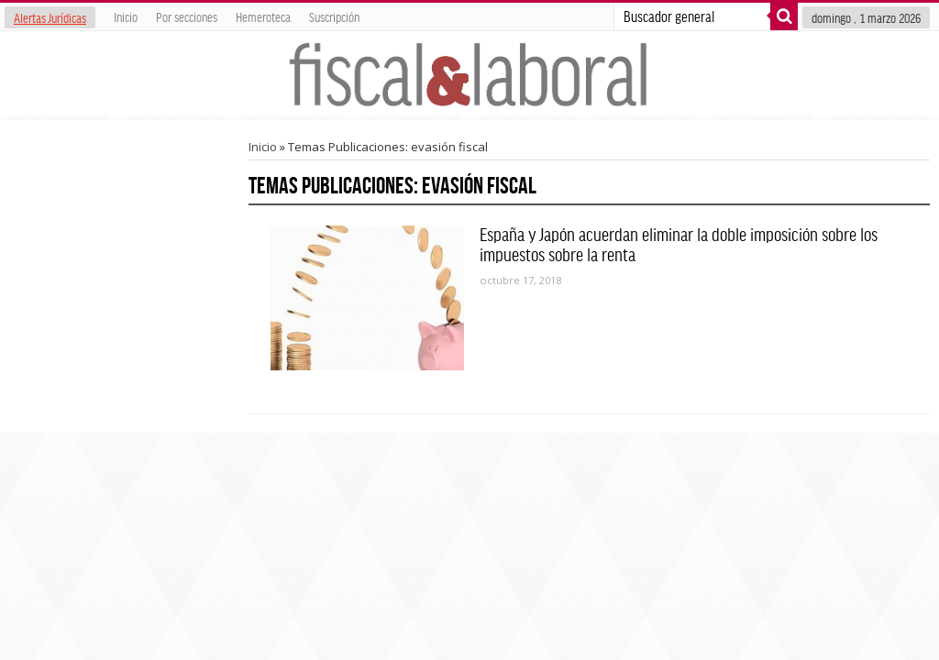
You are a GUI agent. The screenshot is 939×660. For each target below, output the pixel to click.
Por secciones (186, 16)
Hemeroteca (263, 16)
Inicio (126, 16)
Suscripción (334, 16)
